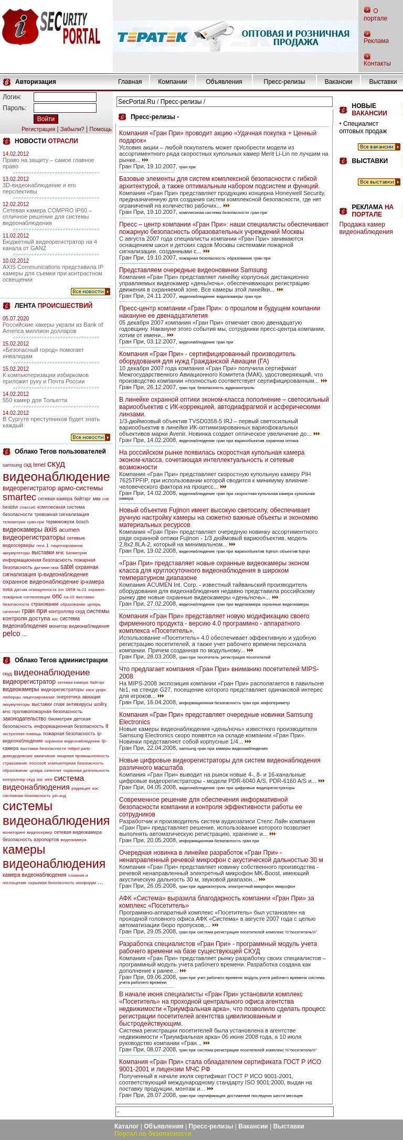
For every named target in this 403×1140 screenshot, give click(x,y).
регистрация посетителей (246, 657)
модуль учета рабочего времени (275, 977)
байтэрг (82, 498)
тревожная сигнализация (61, 514)
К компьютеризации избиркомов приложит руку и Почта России (46, 378)
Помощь (100, 129)
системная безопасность (27, 795)
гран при (34, 611)
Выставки (383, 81)
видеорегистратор (29, 488)
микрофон (285, 886)
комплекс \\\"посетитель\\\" (291, 932)
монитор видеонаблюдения (79, 626)
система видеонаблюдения (43, 782)
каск (90, 689)
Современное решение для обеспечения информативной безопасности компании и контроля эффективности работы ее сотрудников (210, 807)
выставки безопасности (43, 748)
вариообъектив (249, 440)
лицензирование (66, 545)
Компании (172, 81)
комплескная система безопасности (214, 212)
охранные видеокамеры (285, 604)
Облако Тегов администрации (61, 660)
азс (55, 619)
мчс (60, 552)
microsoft (37, 763)
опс (57, 596)
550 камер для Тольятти (35, 400)
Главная (130, 81)
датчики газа (46, 567)
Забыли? (72, 129)
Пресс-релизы (284, 81)
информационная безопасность (37, 560)
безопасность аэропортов (31, 839)
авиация (91, 697)
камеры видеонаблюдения (54, 856)
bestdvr (10, 507)
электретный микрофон (250, 886)
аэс (95, 788)
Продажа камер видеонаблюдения (366, 228)
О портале (375, 14)
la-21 (82, 589)
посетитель (208, 657)
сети (70, 589)
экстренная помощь (22, 734)
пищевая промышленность (83, 756)
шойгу (100, 704)
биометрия (76, 553)
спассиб (28, 507)
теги (40, 545)
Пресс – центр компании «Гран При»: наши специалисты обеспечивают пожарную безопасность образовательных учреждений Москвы (223, 228)
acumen (69, 529)
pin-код (59, 795)
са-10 (69, 597)
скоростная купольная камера (264, 493)
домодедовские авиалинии (29, 756)
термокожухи (60, 521)
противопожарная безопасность (47, 711)
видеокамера (74, 839)
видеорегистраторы (34, 537)
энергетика (69, 697)
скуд (56, 464)
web (48, 779)
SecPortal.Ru (136, 101)
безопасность (210, 387)
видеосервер (39, 832)
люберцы (11, 697)
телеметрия (14, 522)
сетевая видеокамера (78, 832)
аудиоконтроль (239, 387)
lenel (39, 464)
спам (59, 704)
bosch (82, 521)
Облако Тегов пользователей (60, 451)
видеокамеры (23, 529)
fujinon (272, 551)
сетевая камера (55, 498)
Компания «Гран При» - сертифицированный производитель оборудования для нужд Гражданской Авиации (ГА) (207, 357)
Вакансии (339, 81)
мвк (97, 498)
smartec (19, 497)
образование (73, 604)
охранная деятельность (86, 770)
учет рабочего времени (219, 977)
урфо (101, 689)
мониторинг (14, 832)
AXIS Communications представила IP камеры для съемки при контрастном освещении (53, 273)
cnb (105, 499)
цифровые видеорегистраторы (264, 788)
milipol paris (79, 748)
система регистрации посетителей (230, 932)
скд (27, 465)
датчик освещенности (35, 589)
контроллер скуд (67, 611)
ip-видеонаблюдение (63, 574)
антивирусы (79, 704)
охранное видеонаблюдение (41, 581)
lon (61, 589)
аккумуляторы (16, 553)
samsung (12, 465)
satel (66, 567)
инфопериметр (275, 703)
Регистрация (38, 129)
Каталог (126, 1126)
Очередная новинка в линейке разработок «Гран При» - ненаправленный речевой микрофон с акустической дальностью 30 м (221, 856)
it (106, 726)
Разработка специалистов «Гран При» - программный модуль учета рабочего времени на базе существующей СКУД (218, 947)
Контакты (377, 63)
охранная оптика (282, 440)
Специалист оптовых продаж (363, 127)
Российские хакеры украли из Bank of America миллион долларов (53, 327)
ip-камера (92, 582)
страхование (45, 604)
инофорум (86, 882)
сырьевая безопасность (51, 882)
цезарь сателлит (45, 770)
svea (8, 589)
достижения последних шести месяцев (265, 1095)
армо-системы (80, 488)
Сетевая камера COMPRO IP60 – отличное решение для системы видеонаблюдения (47, 216)
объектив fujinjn (295, 551)
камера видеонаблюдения (35, 875)
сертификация (211, 1095)
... (24, 634)
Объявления (224, 81)
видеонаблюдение (56, 476)
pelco (11, 633)
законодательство (24, 719)
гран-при (35, 522)
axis (50, 529)
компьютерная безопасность (75, 763)
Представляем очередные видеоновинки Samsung (193, 270)
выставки (42, 552)
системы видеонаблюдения (56, 813)
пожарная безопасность (69, 733)
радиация (80, 788)
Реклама (376, 41)
